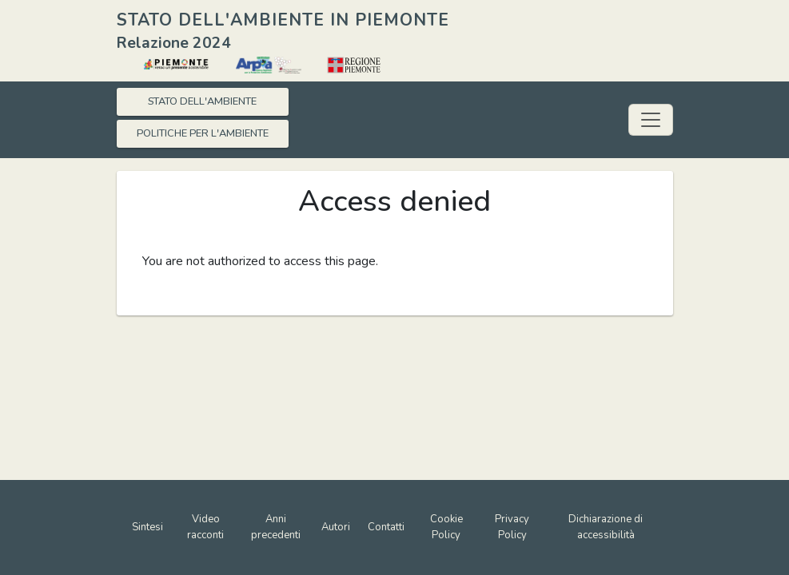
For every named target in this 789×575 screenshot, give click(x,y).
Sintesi (147, 527)
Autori (335, 527)
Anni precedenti (276, 527)
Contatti (386, 527)
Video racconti (205, 527)
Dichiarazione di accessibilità (605, 527)
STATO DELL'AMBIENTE (202, 101)
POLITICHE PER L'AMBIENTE (203, 133)
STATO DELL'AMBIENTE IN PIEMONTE (283, 20)
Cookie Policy (446, 527)
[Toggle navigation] (650, 120)
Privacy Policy (512, 527)
